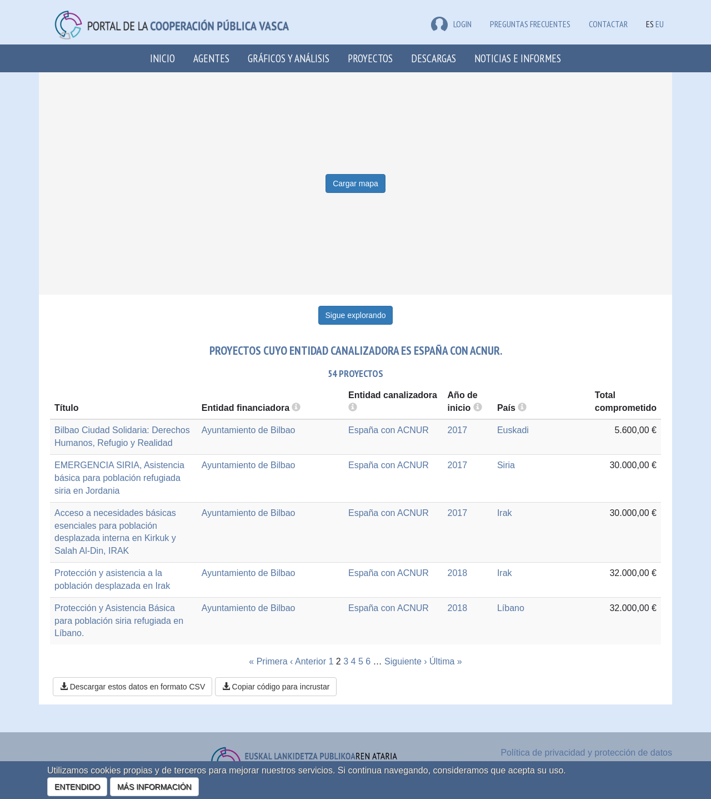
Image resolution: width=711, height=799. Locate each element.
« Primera (268, 661)
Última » (445, 661)
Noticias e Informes (517, 58)
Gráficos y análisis (288, 58)
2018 (458, 573)
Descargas (433, 58)
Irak (504, 513)
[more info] (477, 408)
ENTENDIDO (77, 786)
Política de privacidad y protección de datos (586, 752)
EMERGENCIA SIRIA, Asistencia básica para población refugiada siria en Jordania (119, 477)
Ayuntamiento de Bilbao (249, 430)
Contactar (608, 23)
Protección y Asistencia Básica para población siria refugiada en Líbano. (118, 620)
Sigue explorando (356, 315)
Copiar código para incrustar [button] (276, 686)
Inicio (162, 58)
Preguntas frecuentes (530, 23)
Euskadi (513, 430)
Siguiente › (405, 661)
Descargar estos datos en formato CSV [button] (132, 686)
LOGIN (451, 23)
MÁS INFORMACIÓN (154, 786)
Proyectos (370, 58)
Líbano (510, 608)
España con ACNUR (388, 430)
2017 (458, 430)
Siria (506, 465)
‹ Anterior (308, 661)
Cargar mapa (355, 183)
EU (659, 23)
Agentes (211, 58)
